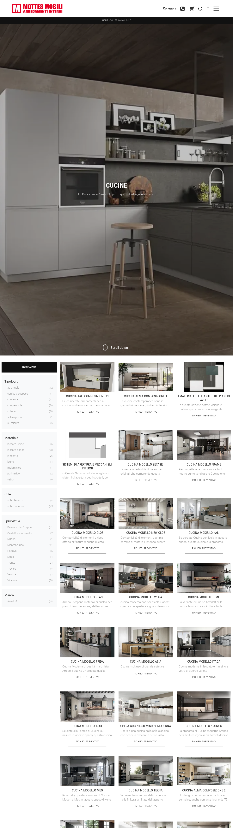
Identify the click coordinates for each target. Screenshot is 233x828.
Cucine (127, 20)
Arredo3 (12, 601)
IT (207, 8)
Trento (11, 562)
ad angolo (13, 387)
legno (10, 461)
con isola (12, 399)
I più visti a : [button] (12, 521)
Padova (12, 550)
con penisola (14, 405)
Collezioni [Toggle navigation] (169, 8)
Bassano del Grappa (19, 527)
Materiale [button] (11, 438)
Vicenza (12, 580)
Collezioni (116, 20)
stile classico (14, 500)
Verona (11, 574)
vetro (10, 479)
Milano (11, 539)
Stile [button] (7, 494)
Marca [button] (9, 595)
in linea (11, 411)
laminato (12, 455)
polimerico (13, 473)
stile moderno (15, 506)
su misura (13, 423)
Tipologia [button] (11, 381)
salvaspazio (14, 417)
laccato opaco (15, 449)
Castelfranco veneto (19, 533)
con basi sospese (17, 393)
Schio (10, 556)
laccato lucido (15, 444)
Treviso (11, 568)
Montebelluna (15, 545)
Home (105, 20)
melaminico (14, 467)
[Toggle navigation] (216, 8)
